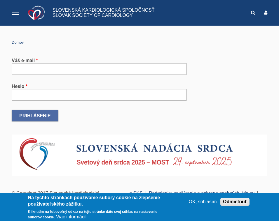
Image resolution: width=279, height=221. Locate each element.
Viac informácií (71, 217)
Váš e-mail (25, 60)
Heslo (19, 86)
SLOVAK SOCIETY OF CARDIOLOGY (93, 15)
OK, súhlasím (203, 201)
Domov (18, 42)
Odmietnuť (235, 201)
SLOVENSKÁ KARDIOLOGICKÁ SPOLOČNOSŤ (103, 10)
